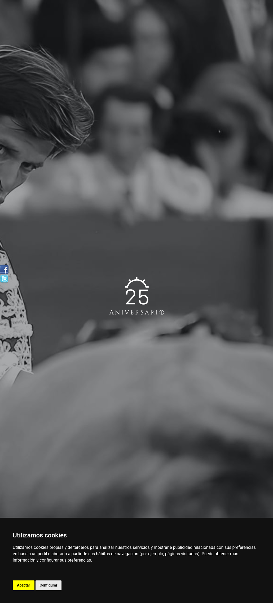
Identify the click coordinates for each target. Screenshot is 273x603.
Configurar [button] (49, 585)
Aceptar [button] (23, 585)
